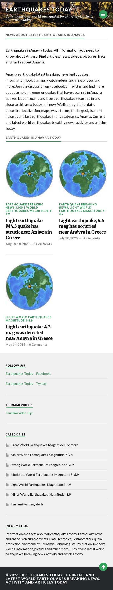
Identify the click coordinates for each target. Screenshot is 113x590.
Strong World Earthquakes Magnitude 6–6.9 (42, 465)
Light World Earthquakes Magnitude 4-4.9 (29, 211)
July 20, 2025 (68, 238)
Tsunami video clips (20, 413)
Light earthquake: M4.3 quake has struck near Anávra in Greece (29, 229)
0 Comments (43, 244)
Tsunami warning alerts (27, 504)
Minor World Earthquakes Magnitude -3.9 (41, 494)
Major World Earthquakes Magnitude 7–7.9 (42, 455)
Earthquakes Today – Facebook (28, 373)
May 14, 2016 (15, 344)
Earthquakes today (39, 9)
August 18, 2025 (18, 244)
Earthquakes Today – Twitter (26, 383)
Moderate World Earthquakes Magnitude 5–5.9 (45, 474)
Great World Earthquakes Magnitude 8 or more (44, 445)
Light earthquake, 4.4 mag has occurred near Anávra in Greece (82, 226)
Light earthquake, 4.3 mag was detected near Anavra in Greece (29, 332)
